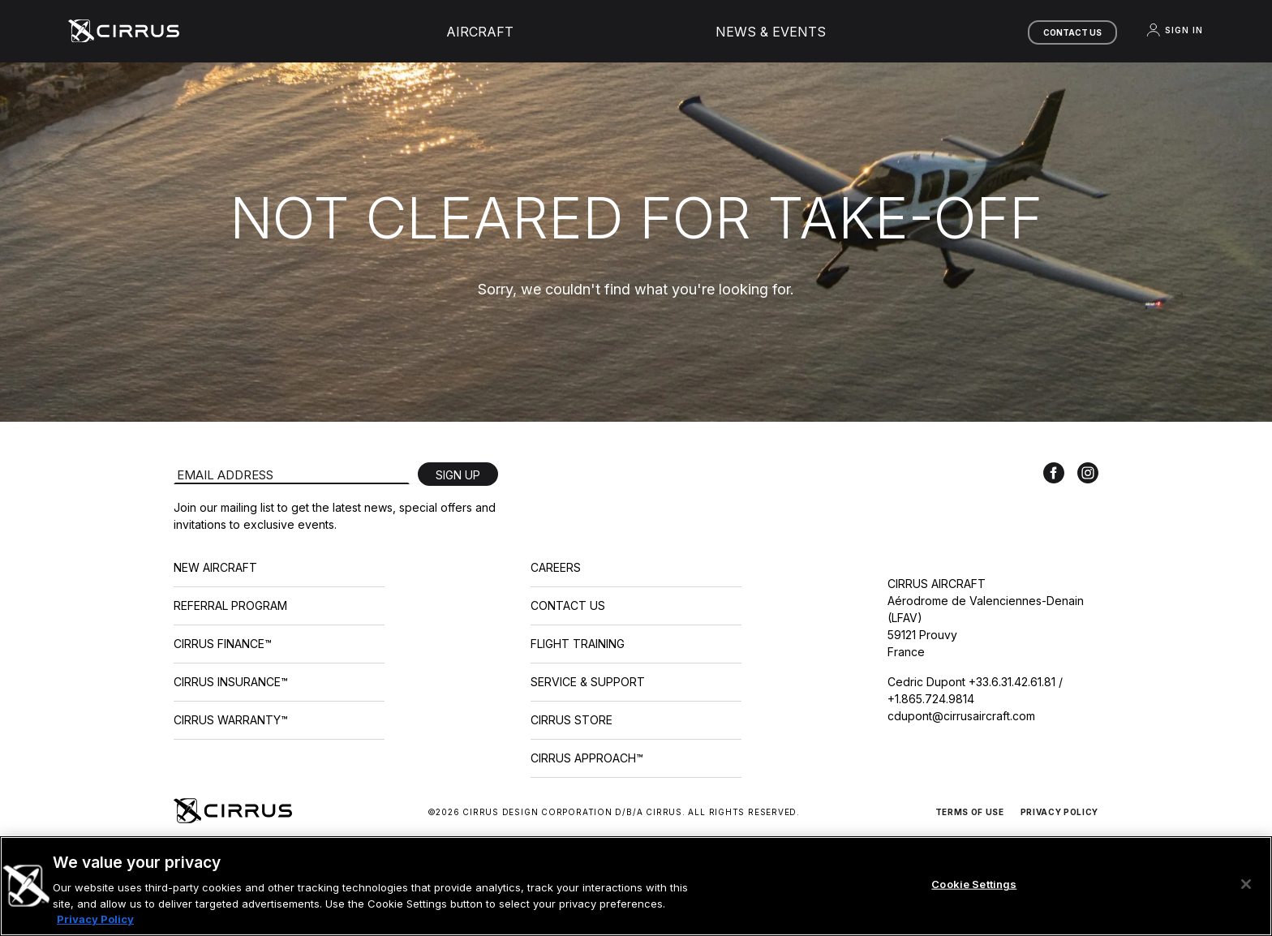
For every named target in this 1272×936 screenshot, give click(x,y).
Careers (556, 567)
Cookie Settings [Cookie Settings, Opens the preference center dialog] (973, 884)
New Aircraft (215, 567)
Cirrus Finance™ (223, 643)
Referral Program (230, 605)
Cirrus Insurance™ (231, 682)
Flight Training (578, 643)
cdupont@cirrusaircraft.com (961, 716)
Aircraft (480, 32)
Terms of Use (969, 812)
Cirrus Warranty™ (231, 720)
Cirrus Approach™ (587, 758)
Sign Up (458, 475)
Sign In (1174, 30)
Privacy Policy (1059, 812)
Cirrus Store (571, 720)
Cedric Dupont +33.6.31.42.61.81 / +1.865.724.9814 (975, 690)
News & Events (771, 32)
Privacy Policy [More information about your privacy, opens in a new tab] (95, 918)
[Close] (1246, 884)
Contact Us (1072, 32)
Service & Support (588, 682)
